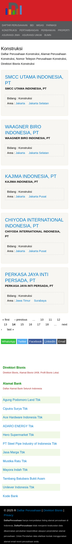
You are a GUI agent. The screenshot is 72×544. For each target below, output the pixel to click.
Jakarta (20, 103)
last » (10, 329)
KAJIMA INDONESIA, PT (30, 176)
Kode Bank (10, 496)
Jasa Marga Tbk (14, 452)
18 (47, 324)
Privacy (8, 515)
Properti (64, 30)
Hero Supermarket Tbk (18, 434)
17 (38, 324)
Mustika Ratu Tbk (15, 461)
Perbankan (48, 30)
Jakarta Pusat (37, 196)
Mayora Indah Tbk (15, 469)
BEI (32, 25)
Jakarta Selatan (39, 103)
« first (6, 319)
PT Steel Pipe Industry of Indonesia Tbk (30, 443)
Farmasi (51, 25)
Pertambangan (29, 30)
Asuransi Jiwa (11, 35)
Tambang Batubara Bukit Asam (24, 478)
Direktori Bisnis (53, 510)
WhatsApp (8, 341)
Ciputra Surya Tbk (15, 408)
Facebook (35, 341)
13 (5, 324)
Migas (40, 25)
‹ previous (21, 319)
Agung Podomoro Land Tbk (21, 399)
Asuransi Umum (32, 35)
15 (22, 324)
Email (61, 341)
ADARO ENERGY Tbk (18, 426)
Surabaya (40, 300)
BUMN (47, 35)
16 (30, 324)
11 (50, 319)
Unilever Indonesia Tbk (18, 487)
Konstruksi (9, 30)
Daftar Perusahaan (14, 25)
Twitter (22, 341)
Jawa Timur (23, 300)
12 (58, 319)
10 (42, 319)
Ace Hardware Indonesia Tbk (22, 417)
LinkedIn (50, 341)
